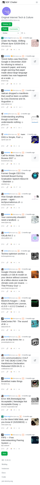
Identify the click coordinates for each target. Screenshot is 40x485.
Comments (14, 29)
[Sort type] (10, 33)
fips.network (5, 445)
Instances (5, 468)
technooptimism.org (7, 256)
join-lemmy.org (7, 481)
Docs (4, 473)
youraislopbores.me (7, 342)
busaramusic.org (6, 161)
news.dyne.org (6, 46)
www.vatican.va (6, 104)
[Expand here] (35, 383)
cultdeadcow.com (7, 369)
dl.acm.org (4, 81)
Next (4, 453)
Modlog (4, 464)
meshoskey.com (6, 309)
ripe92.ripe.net (6, 140)
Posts (5, 29)
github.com (5, 124)
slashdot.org (5, 184)
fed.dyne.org (5, 384)
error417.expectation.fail (9, 407)
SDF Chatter (9, 2)
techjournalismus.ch (8, 205)
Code (4, 477)
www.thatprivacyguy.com (9, 288)
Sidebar (7, 24)
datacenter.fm (5, 327)
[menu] (36, 2)
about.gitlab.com (6, 238)
